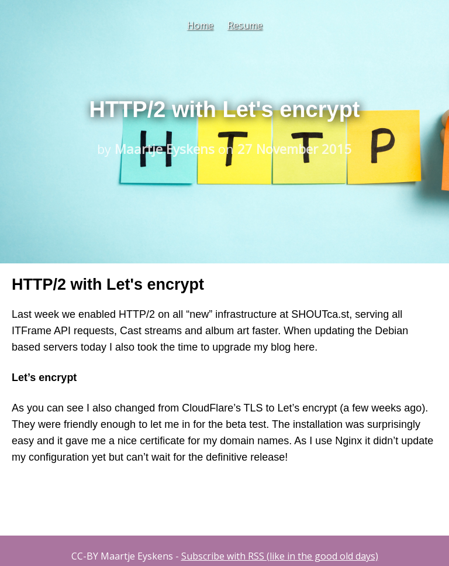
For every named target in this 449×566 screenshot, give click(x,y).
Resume (245, 25)
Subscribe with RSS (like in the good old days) (279, 556)
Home (200, 25)
